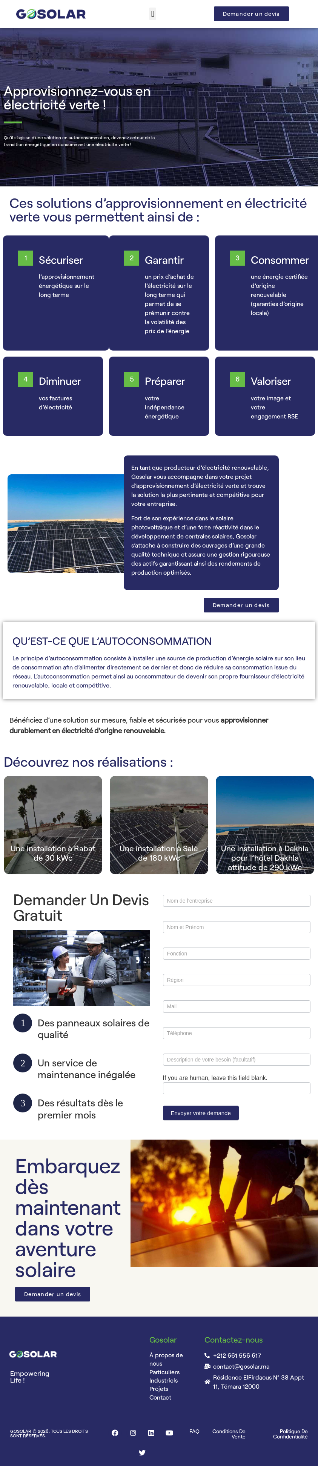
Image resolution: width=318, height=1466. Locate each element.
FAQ (194, 1431)
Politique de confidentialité (290, 1434)
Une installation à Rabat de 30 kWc (53, 852)
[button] (152, 14)
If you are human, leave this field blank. (215, 1078)
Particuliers (164, 1371)
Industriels (163, 1380)
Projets (158, 1388)
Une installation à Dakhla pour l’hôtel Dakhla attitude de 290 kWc (265, 857)
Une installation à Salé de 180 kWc (159, 852)
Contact (160, 1397)
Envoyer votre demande (201, 1113)
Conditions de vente (229, 1434)
